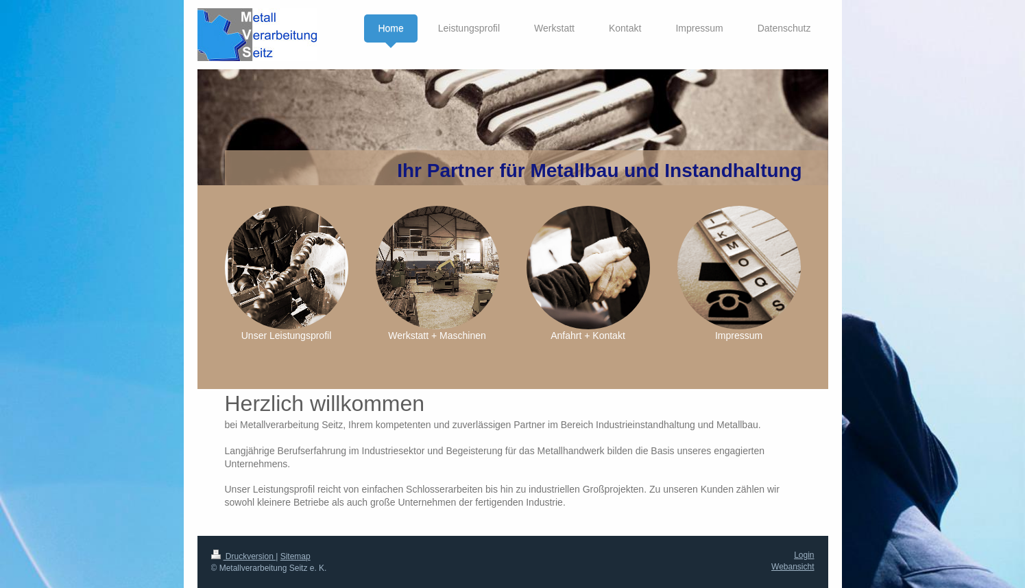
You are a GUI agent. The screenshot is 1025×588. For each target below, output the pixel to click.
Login (804, 555)
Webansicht (792, 567)
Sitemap (295, 556)
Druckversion (243, 556)
